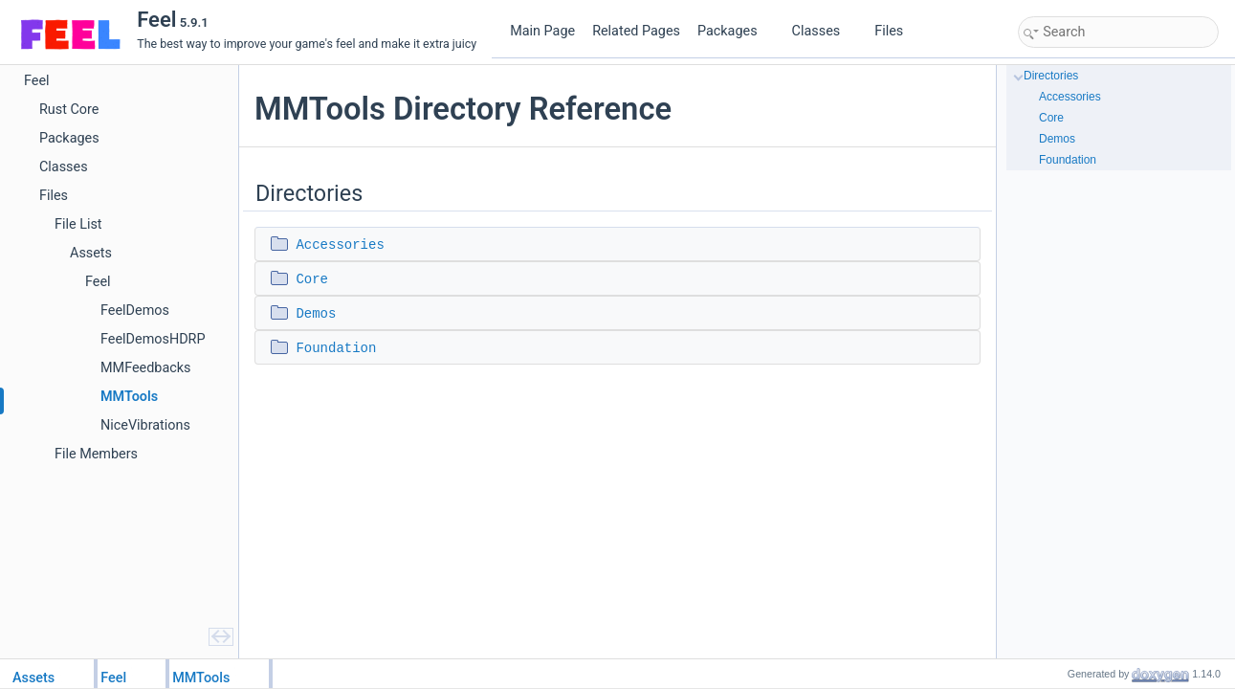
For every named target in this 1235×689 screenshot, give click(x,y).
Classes (823, 31)
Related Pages (636, 31)
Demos (316, 314)
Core (312, 279)
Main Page (542, 31)
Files (895, 31)
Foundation (336, 348)
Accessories (340, 245)
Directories (1051, 75)
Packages (734, 31)
